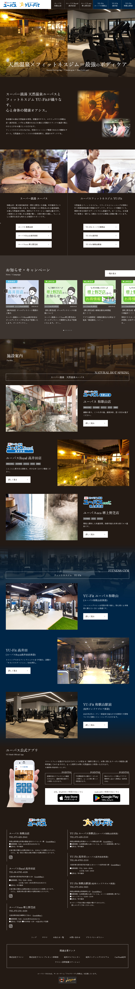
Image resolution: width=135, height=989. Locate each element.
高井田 (115, 4)
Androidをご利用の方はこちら (106, 796)
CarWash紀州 (120, 957)
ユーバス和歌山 (100, 4)
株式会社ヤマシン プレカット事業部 (43, 957)
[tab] (63, 330)
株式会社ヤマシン (16, 957)
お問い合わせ (75, 937)
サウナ (45, 937)
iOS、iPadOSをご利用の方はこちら (68, 796)
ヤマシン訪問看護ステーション (67, 962)
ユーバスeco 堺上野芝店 (28, 244)
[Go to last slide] (6, 291)
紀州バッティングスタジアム (97, 957)
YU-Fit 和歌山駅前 (93, 244)
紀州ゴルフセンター (72, 957)
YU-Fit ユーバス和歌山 (95, 227)
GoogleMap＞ (51, 841)
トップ (34, 937)
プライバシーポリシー (95, 937)
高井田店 (72, 4)
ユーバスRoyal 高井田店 (28, 235)
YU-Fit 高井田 (92, 235)
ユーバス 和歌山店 (25, 227)
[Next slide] (115, 291)
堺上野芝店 (86, 4)
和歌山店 (57, 4)
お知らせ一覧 (58, 937)
